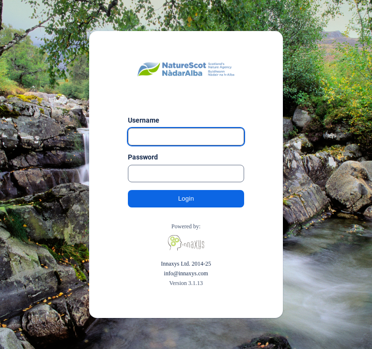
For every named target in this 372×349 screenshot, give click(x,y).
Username (143, 120)
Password (143, 157)
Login (186, 198)
